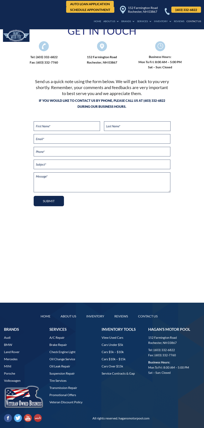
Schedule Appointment (90, 10)
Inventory (161, 21)
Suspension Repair (62, 373)
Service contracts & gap (118, 373)
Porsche (9, 373)
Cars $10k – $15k (114, 359)
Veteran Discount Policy (65, 402)
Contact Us (193, 21)
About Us (109, 21)
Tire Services (58, 380)
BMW (8, 345)
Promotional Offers (62, 395)
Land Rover (12, 352)
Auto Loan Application (90, 4)
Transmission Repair (63, 388)
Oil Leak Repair (59, 366)
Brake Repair (58, 345)
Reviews (179, 21)
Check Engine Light (62, 352)
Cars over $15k (112, 366)
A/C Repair (57, 337)
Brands (126, 21)
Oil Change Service (62, 359)
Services (142, 21)
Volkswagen (12, 380)
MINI (7, 366)
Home (97, 21)
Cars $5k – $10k (113, 352)
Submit (49, 201)
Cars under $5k (112, 345)
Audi (7, 337)
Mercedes (11, 359)
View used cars (112, 337)
